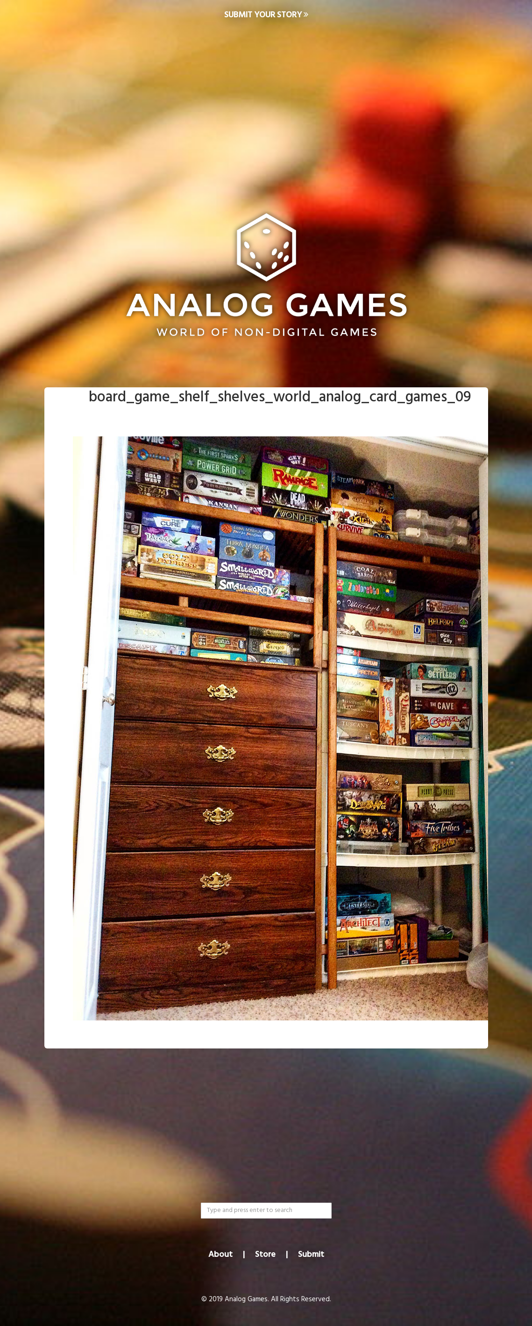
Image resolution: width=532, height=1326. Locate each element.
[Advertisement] (266, 105)
